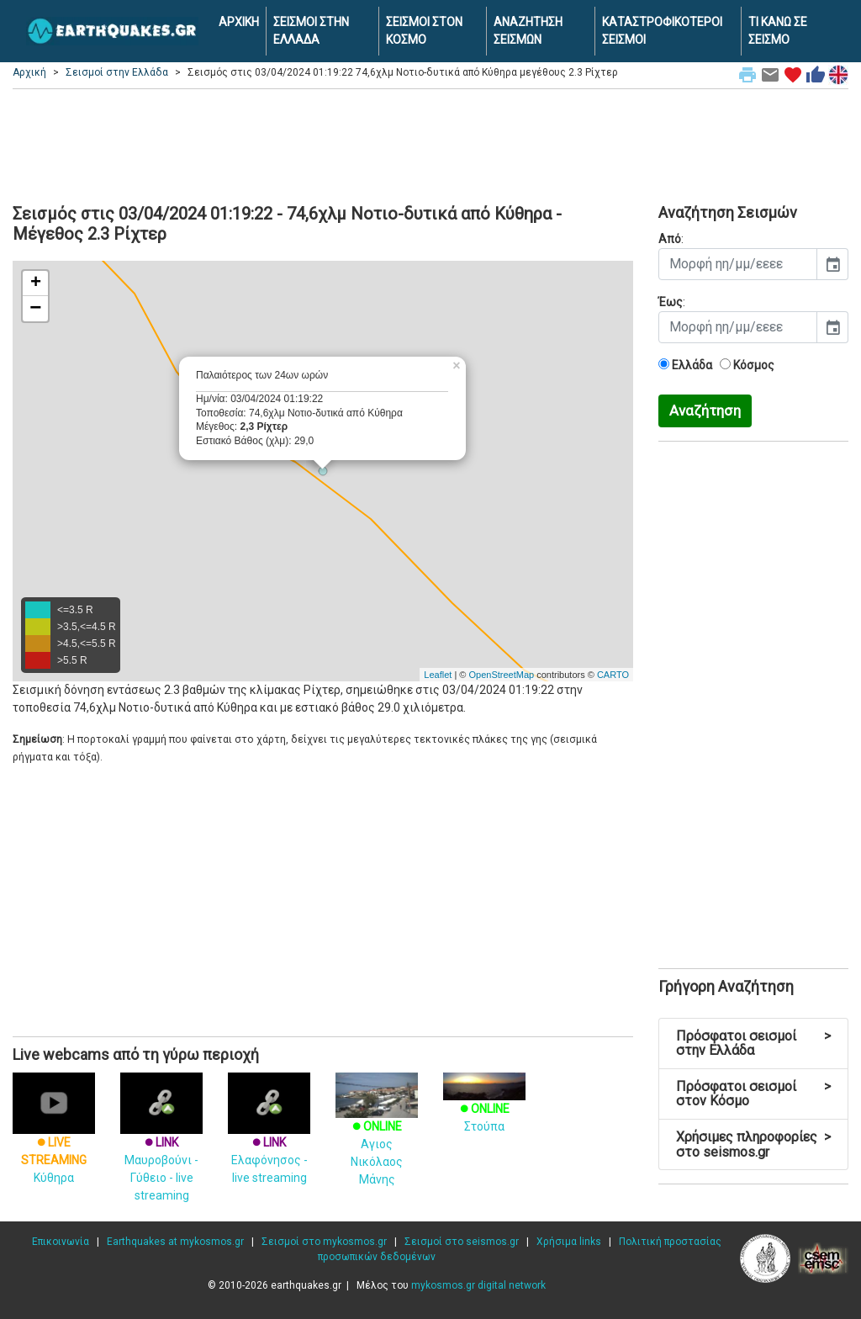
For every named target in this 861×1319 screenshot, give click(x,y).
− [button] (35, 308)
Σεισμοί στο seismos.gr (461, 1241)
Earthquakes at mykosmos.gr (175, 1241)
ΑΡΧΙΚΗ (239, 22)
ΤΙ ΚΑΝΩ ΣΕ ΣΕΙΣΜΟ (777, 30)
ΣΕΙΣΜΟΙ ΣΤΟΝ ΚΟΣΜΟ (424, 30)
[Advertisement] (430, 144)
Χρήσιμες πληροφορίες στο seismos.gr (753, 1144)
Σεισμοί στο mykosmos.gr (324, 1241)
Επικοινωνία (60, 1241)
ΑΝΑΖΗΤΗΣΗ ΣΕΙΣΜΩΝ (528, 30)
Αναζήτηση (705, 410)
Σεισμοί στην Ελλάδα (117, 72)
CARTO (613, 675)
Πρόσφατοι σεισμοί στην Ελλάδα (753, 1043)
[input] (737, 264)
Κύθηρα (54, 1139)
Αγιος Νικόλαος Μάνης (376, 1137)
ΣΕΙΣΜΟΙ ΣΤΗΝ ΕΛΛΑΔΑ (311, 30)
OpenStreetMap (501, 675)
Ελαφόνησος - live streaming (269, 1139)
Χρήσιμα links (568, 1241)
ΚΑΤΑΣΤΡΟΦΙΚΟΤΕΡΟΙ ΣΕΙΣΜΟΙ (662, 30)
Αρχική (29, 72)
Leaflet (438, 675)
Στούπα (484, 1105)
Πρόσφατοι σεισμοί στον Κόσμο (753, 1094)
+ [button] (35, 283)
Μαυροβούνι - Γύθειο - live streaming (161, 1148)
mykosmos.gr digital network (478, 1285)
